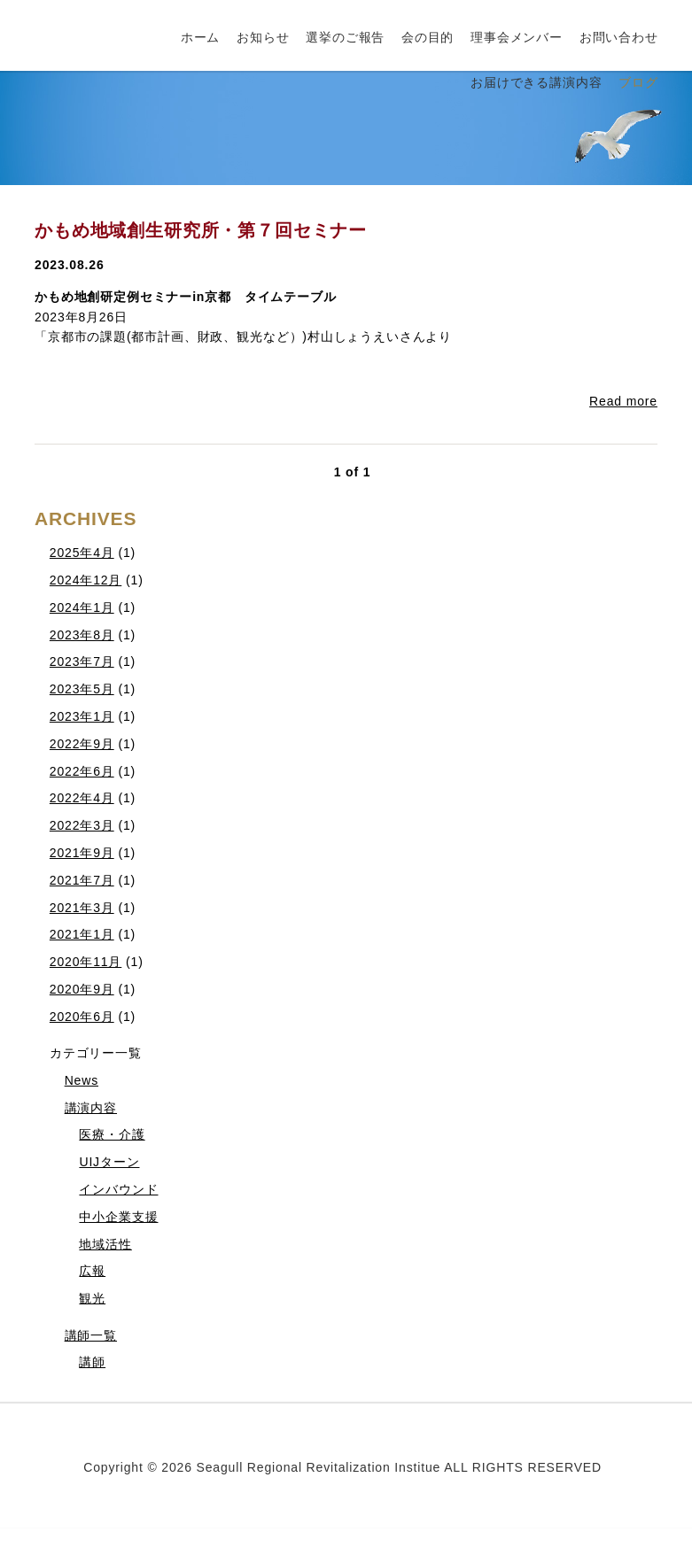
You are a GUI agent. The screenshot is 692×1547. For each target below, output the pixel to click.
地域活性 (105, 1244)
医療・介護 (111, 1134)
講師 (92, 1362)
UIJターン (109, 1162)
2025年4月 (82, 552)
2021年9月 (82, 853)
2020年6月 (82, 1016)
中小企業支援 (118, 1217)
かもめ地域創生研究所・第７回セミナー (201, 230)
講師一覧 (91, 1335)
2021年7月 (82, 880)
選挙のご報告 (345, 37)
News (81, 1080)
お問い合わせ (618, 37)
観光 (92, 1298)
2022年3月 (82, 825)
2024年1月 (82, 607)
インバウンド (118, 1189)
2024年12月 (85, 580)
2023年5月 (82, 689)
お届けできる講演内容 (536, 82)
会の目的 (427, 37)
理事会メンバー (516, 37)
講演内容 (91, 1108)
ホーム (201, 37)
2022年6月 (82, 771)
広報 (92, 1271)
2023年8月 (82, 635)
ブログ (638, 82)
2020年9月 (82, 989)
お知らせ (263, 37)
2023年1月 (82, 716)
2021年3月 (82, 908)
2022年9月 (82, 744)
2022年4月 (82, 798)
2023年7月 (82, 661)
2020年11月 (85, 962)
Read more (623, 401)
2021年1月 (82, 934)
